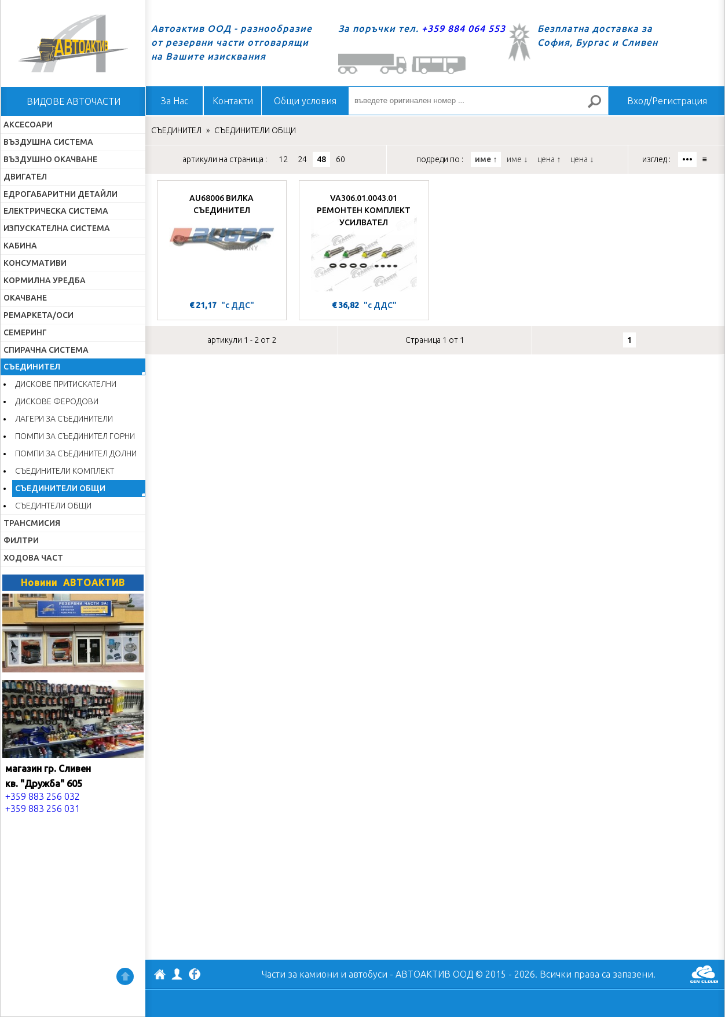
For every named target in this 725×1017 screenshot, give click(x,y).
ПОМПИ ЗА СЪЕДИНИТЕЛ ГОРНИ (75, 436)
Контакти (233, 101)
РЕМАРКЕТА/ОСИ (38, 315)
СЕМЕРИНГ (25, 332)
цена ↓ (582, 159)
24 (302, 159)
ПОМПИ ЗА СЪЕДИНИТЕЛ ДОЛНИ (76, 453)
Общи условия (305, 101)
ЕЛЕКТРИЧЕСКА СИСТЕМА (55, 210)
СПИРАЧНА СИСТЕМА (46, 349)
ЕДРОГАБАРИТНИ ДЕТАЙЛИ (60, 194)
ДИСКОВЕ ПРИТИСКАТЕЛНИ (65, 384)
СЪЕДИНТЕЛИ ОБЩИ (53, 505)
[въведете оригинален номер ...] (478, 100)
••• (687, 159)
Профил (177, 974)
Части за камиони (300, 974)
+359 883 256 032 (42, 796)
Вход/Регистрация (667, 101)
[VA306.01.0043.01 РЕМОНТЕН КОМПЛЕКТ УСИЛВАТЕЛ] (364, 241)
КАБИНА (20, 245)
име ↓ (517, 159)
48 (321, 159)
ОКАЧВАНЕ (25, 297)
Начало (73, 43)
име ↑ (486, 159)
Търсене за (599, 106)
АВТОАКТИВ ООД (160, 976)
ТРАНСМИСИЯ (31, 523)
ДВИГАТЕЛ (25, 176)
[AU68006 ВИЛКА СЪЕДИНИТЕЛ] (221, 241)
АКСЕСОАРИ (28, 124)
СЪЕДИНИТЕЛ (31, 366)
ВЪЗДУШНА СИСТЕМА (48, 142)
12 (283, 159)
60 (340, 159)
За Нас (174, 101)
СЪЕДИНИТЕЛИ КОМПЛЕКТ (64, 470)
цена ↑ (549, 159)
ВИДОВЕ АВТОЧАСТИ (73, 101)
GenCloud (704, 974)
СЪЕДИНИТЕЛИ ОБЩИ (60, 488)
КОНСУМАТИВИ (35, 263)
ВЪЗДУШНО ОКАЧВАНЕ (50, 159)
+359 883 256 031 (42, 808)
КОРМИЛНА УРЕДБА (44, 280)
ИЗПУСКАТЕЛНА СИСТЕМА (56, 228)
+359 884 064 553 (464, 28)
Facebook (194, 975)
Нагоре (125, 976)
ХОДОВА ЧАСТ (33, 557)
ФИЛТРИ (21, 540)
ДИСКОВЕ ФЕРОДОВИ (56, 401)
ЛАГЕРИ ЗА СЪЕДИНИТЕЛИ (64, 418)
